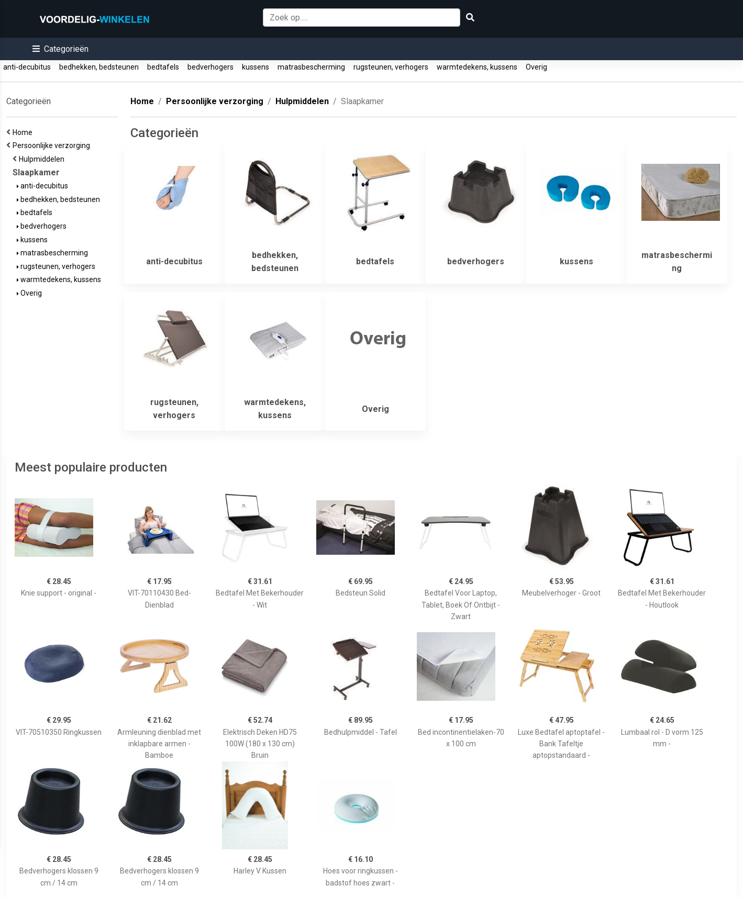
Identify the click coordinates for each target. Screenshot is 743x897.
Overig (536, 67)
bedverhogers (210, 67)
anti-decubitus (27, 67)
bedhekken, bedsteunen (99, 67)
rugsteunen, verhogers (390, 67)
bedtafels (163, 67)
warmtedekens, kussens (477, 67)
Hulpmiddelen (43, 159)
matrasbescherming (311, 67)
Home (24, 132)
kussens (255, 67)
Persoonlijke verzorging (53, 145)
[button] (60, 49)
